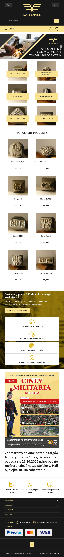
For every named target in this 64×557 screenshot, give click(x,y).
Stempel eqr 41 (46, 236)
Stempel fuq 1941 (46, 273)
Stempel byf (18, 199)
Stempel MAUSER (46, 199)
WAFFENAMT (18, 553)
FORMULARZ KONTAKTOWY (17, 311)
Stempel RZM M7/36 (17, 162)
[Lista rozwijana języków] (8, 5)
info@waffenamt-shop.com (47, 522)
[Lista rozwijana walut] (55, 5)
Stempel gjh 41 (18, 273)
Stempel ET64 (17, 236)
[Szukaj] (32, 20)
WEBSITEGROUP (54, 553)
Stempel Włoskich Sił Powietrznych (46, 162)
